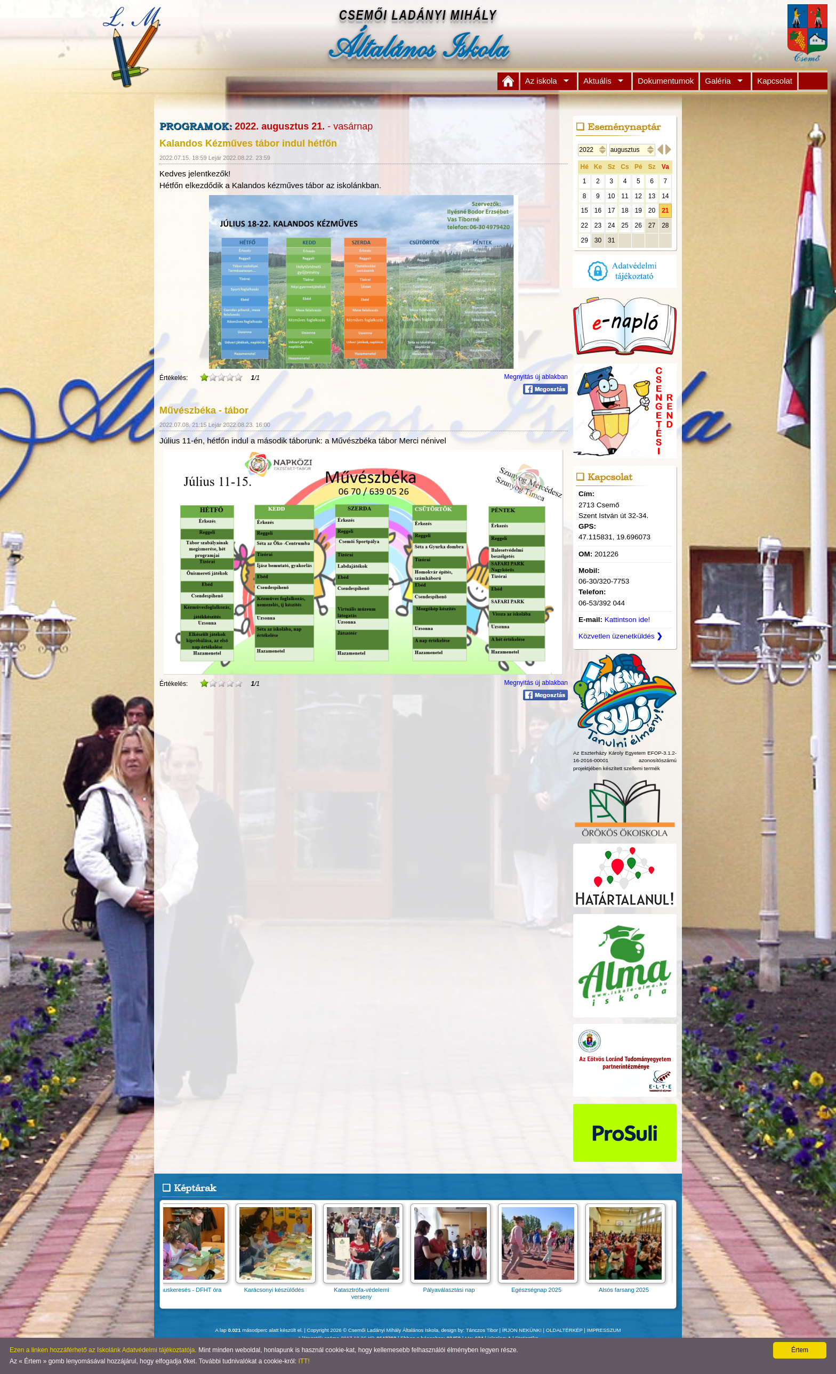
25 (624, 225)
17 (611, 210)
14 (665, 196)
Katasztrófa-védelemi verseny (366, 1290)
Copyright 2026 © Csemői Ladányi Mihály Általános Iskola (373, 1330)
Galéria (717, 80)
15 (584, 210)
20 (651, 210)
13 (651, 196)
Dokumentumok (666, 80)
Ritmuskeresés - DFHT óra (191, 1286)
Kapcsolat (774, 80)
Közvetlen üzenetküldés (620, 636)
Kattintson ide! (627, 620)
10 (611, 196)
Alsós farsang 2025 (629, 1286)
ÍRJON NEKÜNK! (522, 1330)
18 (624, 210)
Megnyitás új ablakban (536, 377)
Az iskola (541, 80)
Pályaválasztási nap (454, 1286)
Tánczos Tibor (482, 1330)
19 (638, 210)
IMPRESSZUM (604, 1330)
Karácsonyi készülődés (279, 1286)
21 (665, 210)
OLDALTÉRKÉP (564, 1330)
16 (597, 210)
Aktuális (597, 80)
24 (611, 225)
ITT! (303, 1361)
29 (584, 240)
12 (638, 196)
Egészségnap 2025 (541, 1286)
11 (624, 196)
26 (638, 225)
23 (597, 225)
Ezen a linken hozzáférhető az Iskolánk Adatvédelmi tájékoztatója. (103, 1350)
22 (584, 225)
